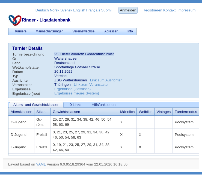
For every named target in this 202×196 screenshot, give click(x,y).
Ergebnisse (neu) (26, 93)
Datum (17, 72)
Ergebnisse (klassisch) (72, 89)
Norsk (54, 10)
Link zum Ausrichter (106, 80)
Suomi (106, 10)
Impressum (186, 10)
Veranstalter (22, 85)
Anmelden (128, 10)
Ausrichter (20, 80)
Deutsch (42, 10)
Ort (14, 59)
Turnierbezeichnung (28, 54)
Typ (15, 76)
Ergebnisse (21, 89)
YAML (41, 164)
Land (16, 63)
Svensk (66, 10)
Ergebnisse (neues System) (76, 93)
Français (93, 10)
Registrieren (152, 10)
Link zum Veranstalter (91, 84)
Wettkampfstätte (25, 67)
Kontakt (169, 10)
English (79, 10)
